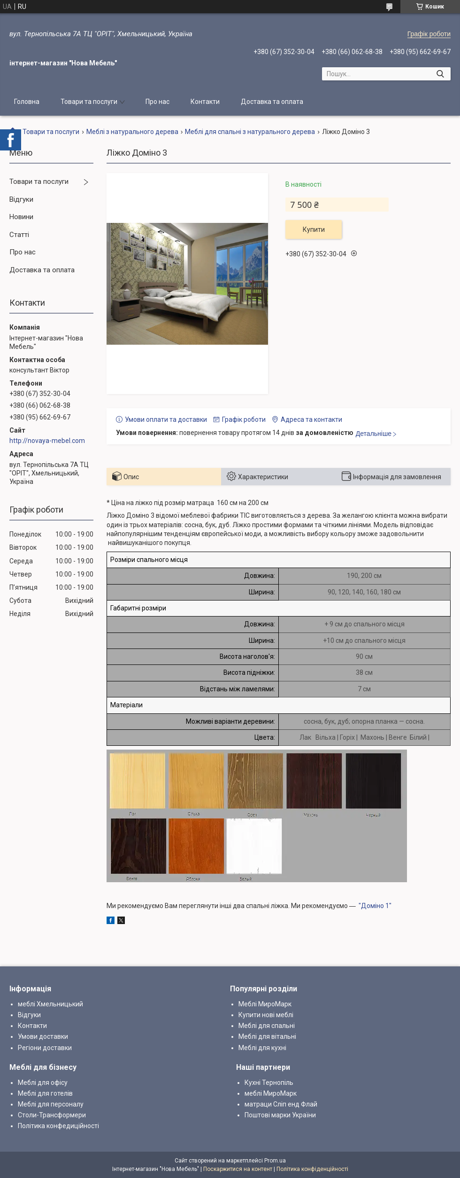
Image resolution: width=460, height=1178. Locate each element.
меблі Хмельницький (50, 1004)
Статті (19, 234)
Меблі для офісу (43, 1082)
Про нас (157, 101)
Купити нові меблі (265, 1015)
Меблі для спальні (266, 1025)
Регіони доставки (45, 1048)
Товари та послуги (89, 101)
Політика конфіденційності (312, 1169)
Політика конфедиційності (58, 1126)
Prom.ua (275, 1160)
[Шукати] (440, 73)
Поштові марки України (280, 1115)
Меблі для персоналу (51, 1104)
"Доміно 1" (375, 905)
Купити (314, 229)
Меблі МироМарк (264, 1004)
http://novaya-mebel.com (47, 440)
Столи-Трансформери (52, 1115)
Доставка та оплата (272, 101)
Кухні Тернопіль (269, 1082)
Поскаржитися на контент (237, 1169)
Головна (26, 101)
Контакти (205, 101)
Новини (21, 217)
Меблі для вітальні (267, 1036)
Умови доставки (43, 1036)
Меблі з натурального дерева (132, 131)
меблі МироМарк (271, 1093)
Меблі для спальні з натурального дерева (250, 131)
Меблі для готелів (45, 1093)
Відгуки (21, 199)
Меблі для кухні (262, 1048)
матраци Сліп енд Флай (281, 1104)
